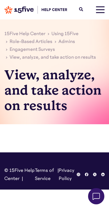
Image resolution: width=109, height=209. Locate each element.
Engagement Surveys (32, 49)
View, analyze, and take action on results (53, 57)
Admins (66, 41)
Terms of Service (44, 174)
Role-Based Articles (31, 41)
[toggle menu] (100, 10)
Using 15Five (64, 34)
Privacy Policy (66, 174)
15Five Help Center (24, 34)
